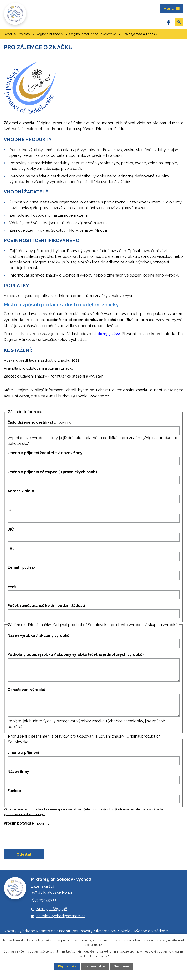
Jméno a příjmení (23, 752)
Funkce (14, 790)
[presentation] (34, 837)
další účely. (94, 944)
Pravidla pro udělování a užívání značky (39, 368)
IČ (9, 510)
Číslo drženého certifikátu (39, 422)
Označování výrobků (26, 689)
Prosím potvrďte (26, 823)
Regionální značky (49, 34)
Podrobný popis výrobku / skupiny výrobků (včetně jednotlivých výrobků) (76, 654)
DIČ (11, 529)
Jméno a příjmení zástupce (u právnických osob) (52, 472)
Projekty (24, 34)
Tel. (11, 548)
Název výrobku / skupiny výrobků (38, 635)
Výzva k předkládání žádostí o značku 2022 (41, 360)
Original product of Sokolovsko (92, 34)
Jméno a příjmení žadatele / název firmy (45, 453)
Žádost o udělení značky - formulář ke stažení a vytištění (54, 376)
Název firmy (18, 771)
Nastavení (121, 966)
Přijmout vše (67, 966)
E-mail (21, 567)
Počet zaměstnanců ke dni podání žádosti (46, 605)
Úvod (8, 34)
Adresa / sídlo (21, 491)
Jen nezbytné (95, 966)
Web (12, 586)
